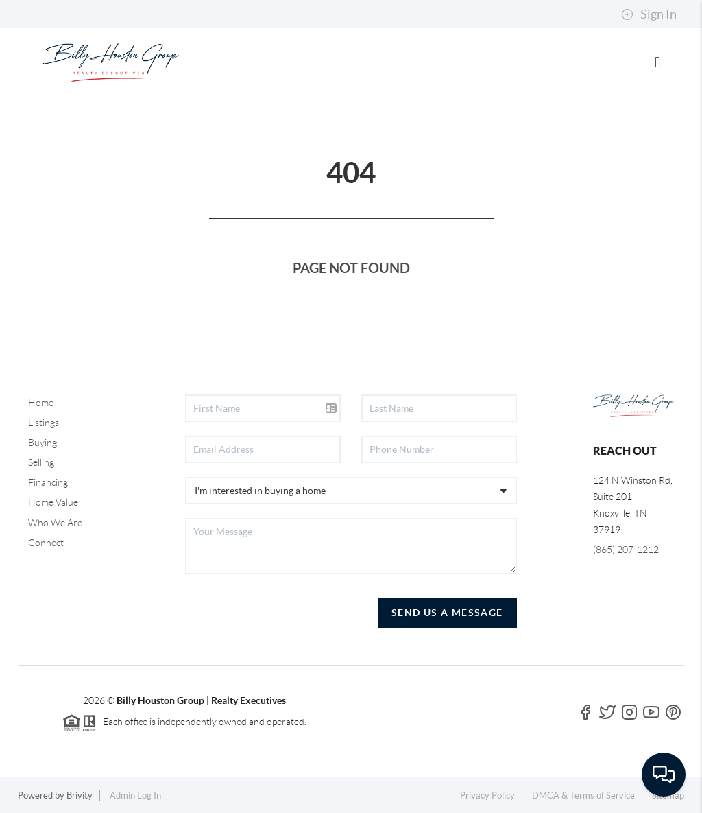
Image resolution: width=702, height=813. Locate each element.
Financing (48, 482)
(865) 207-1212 (626, 549)
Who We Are (55, 522)
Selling (41, 462)
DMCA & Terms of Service (583, 795)
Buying (42, 442)
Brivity (79, 795)
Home (40, 402)
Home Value (53, 502)
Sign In (649, 14)
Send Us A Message (447, 612)
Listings (43, 422)
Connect (46, 542)
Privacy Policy (487, 795)
